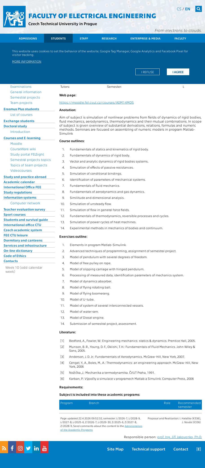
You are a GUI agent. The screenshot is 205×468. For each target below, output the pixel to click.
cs (179, 8)
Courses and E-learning (22, 138)
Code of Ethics (15, 256)
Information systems (20, 197)
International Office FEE (22, 187)
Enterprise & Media (145, 38)
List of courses (21, 114)
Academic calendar (19, 182)
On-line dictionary (18, 250)
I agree (178, 72)
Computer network (25, 203)
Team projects (21, 103)
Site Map (115, 448)
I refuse (147, 72)
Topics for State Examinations (22, 84)
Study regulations (18, 192)
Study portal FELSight (27, 154)
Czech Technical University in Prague (62, 23)
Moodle (16, 143)
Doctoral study (15, 126)
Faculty (180, 38)
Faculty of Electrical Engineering (92, 15)
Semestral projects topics (30, 160)
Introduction (20, 132)
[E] (198, 448)
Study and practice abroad (25, 177)
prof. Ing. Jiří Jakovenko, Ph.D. (179, 437)
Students (58, 38)
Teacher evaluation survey (24, 209)
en (187, 8)
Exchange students (19, 121)
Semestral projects (25, 97)
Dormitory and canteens (23, 240)
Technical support (148, 448)
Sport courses (15, 214)
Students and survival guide (26, 220)
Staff (84, 38)
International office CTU (22, 225)
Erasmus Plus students (21, 109)
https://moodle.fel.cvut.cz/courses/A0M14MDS (96, 102)
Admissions (28, 38)
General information (26, 92)
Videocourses (21, 170)
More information (26, 61)
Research (109, 38)
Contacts (11, 261)
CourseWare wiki (23, 149)
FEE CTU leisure (16, 235)
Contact (180, 448)
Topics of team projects (28, 165)
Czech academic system (23, 230)
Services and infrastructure (25, 245)
